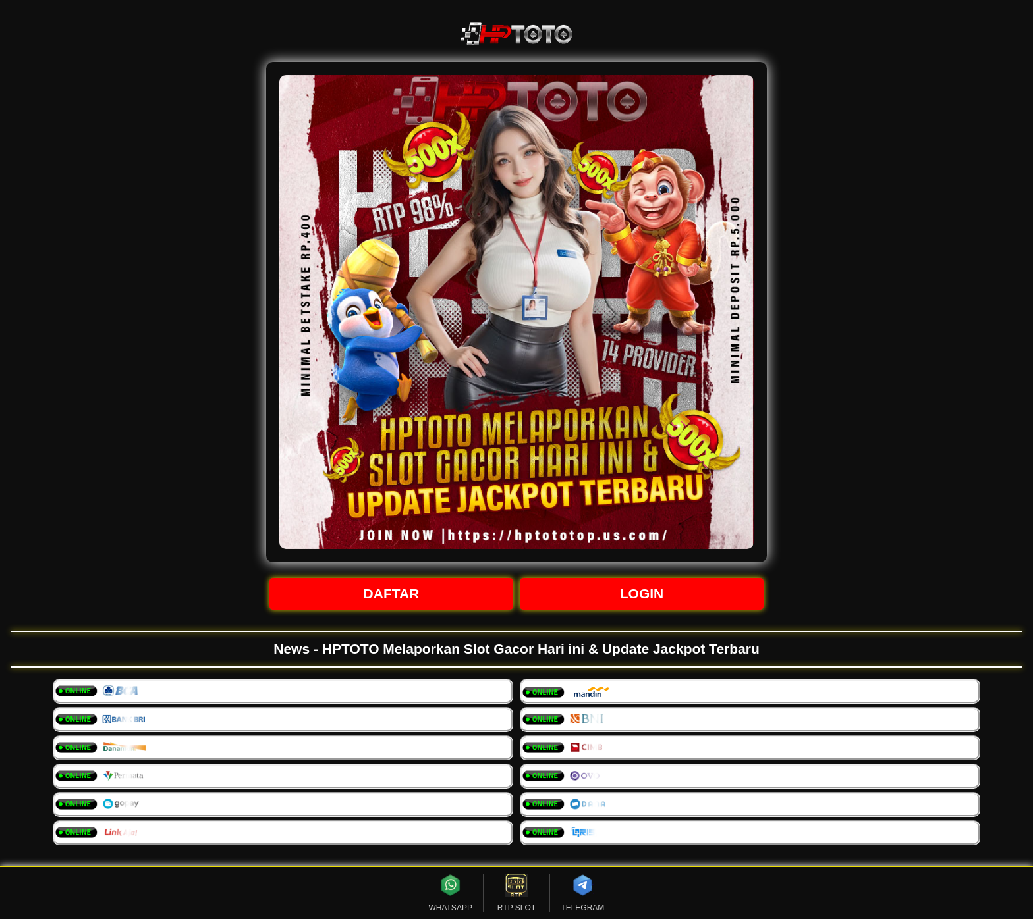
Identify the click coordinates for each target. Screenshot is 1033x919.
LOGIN (642, 593)
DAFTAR (392, 593)
